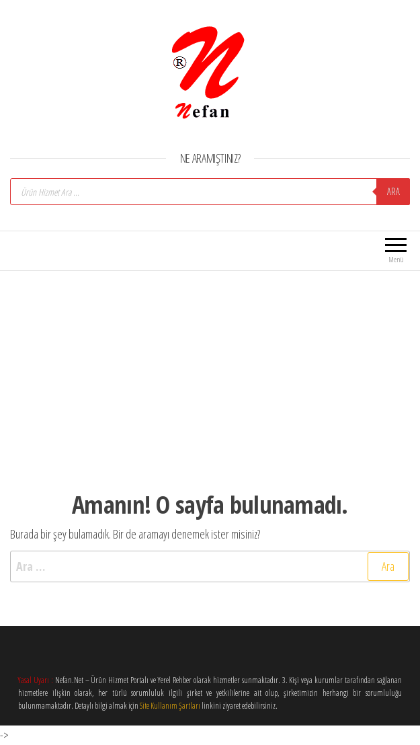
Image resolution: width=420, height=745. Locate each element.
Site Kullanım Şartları (170, 705)
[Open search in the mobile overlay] (210, 191)
